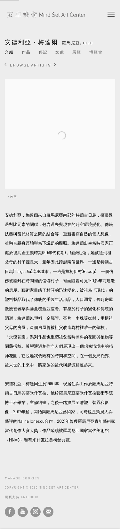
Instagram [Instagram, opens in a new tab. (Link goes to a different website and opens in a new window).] (35, 512)
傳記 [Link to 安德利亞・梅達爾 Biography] (43, 52)
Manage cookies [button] (22, 478)
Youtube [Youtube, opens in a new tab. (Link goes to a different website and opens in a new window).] (23, 512)
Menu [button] (110, 14)
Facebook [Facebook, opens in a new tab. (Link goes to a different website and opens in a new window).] (10, 512)
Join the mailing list (48, 512)
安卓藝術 (46, 14)
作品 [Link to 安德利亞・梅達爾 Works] (26, 52)
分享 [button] (13, 196)
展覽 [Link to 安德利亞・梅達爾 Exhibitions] (76, 52)
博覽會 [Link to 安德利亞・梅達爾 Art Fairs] (96, 52)
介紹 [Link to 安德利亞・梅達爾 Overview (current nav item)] (9, 52)
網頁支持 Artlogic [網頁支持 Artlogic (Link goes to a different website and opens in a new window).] (21, 497)
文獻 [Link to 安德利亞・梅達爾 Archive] (59, 52)
